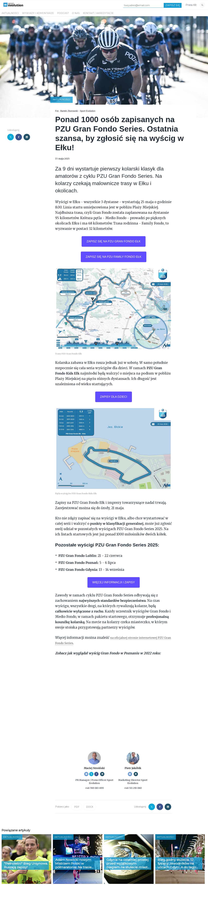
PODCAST (63, 13)
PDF (76, 807)
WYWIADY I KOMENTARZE (38, 13)
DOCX (89, 807)
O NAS (76, 13)
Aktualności (10, 13)
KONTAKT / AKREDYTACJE (98, 13)
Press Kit (191, 4)
